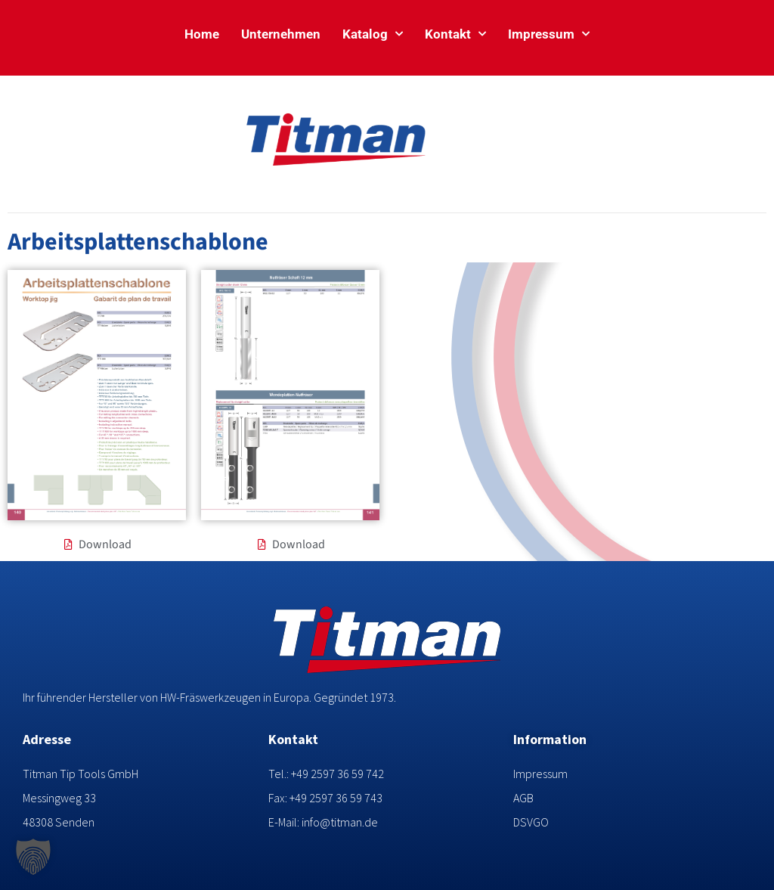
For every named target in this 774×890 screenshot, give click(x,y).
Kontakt (455, 34)
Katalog (372, 34)
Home (201, 34)
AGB (523, 797)
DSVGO (531, 822)
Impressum (549, 34)
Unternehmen (280, 34)
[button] (33, 856)
